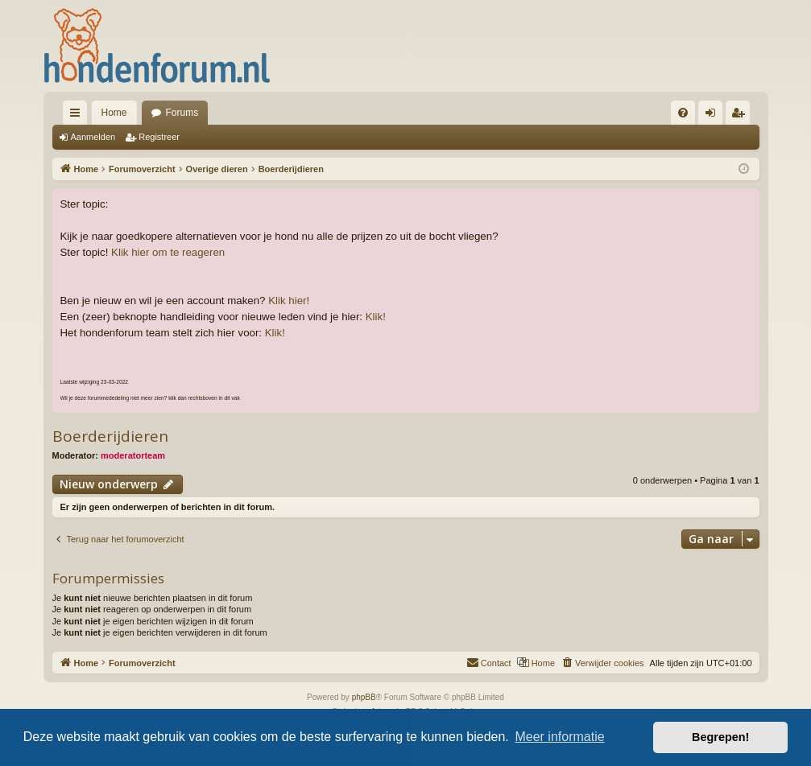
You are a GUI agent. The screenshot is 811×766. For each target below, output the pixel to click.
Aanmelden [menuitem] (713, 116)
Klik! (376, 317)
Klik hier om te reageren (168, 252)
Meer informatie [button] (559, 736)
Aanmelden (93, 137)
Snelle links (78, 116)
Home (114, 112)
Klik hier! (288, 300)
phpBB (364, 697)
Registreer (159, 137)
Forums (182, 112)
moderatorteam (133, 455)
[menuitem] (683, 113)
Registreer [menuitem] (740, 116)
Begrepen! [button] (720, 737)
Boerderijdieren (110, 436)
